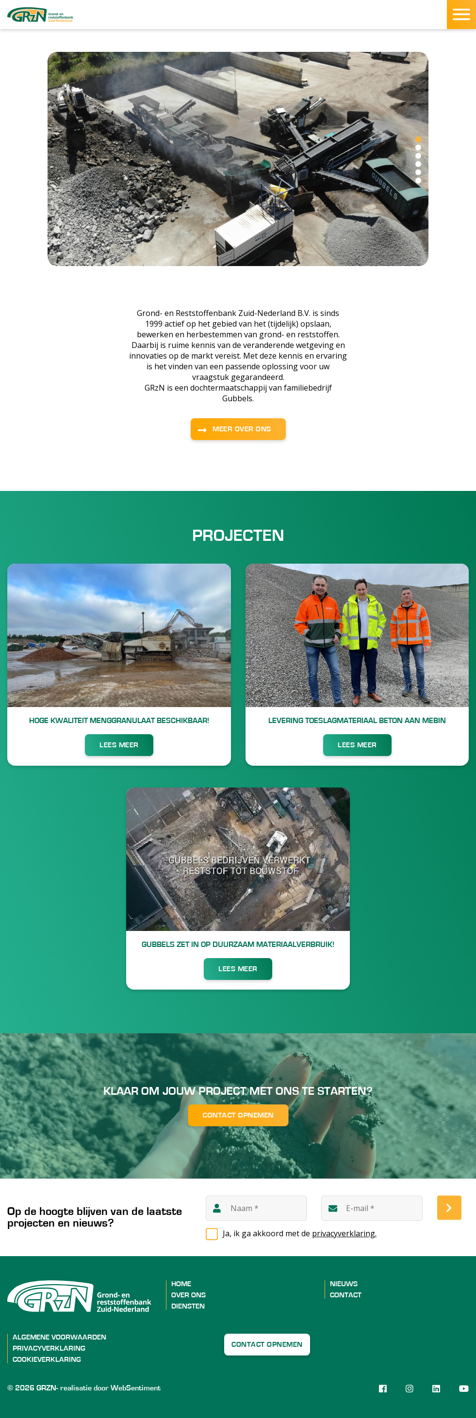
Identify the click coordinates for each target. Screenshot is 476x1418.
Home (181, 1284)
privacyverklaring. (344, 1233)
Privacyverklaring (49, 1348)
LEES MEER (119, 745)
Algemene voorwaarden (59, 1337)
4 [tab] (418, 164)
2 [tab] (418, 148)
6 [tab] (418, 181)
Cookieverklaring (47, 1359)
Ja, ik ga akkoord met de (300, 1233)
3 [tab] (418, 156)
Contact (345, 1295)
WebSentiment (136, 1388)
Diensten (188, 1306)
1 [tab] (418, 139)
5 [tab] (418, 172)
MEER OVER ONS (242, 429)
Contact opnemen (238, 1115)
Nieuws (344, 1284)
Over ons (188, 1295)
